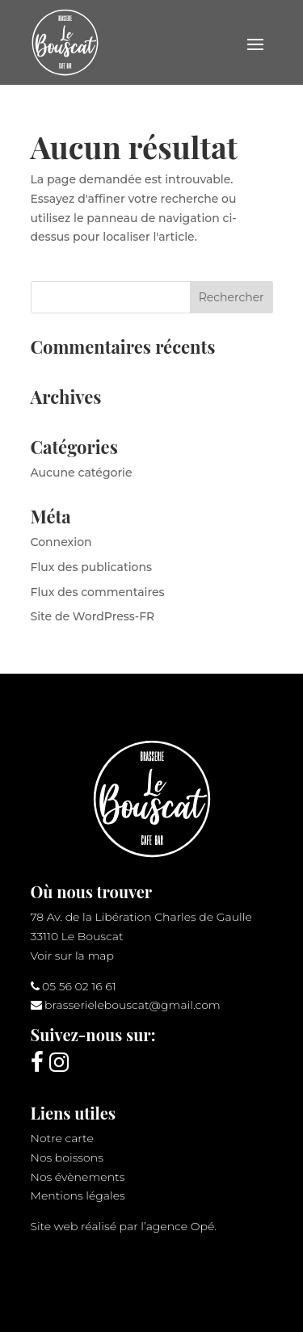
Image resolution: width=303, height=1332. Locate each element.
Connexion (61, 542)
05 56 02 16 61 (79, 986)
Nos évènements (78, 1177)
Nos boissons (67, 1157)
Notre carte (62, 1138)
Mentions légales (78, 1195)
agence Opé (180, 1226)
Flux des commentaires (98, 592)
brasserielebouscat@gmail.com (132, 1005)
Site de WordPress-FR (93, 616)
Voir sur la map (72, 955)
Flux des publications (92, 567)
